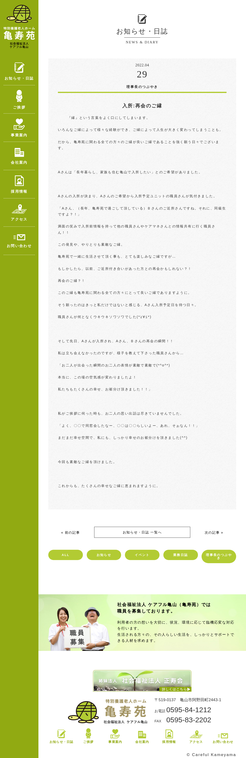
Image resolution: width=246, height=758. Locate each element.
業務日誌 (180, 555)
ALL (65, 555)
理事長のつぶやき (219, 556)
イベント (142, 555)
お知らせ (104, 555)
